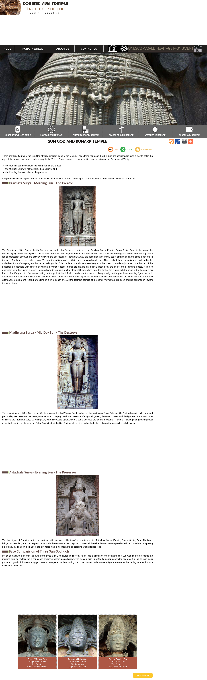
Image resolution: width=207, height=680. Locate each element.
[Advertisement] (141, 22)
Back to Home (143, 675)
